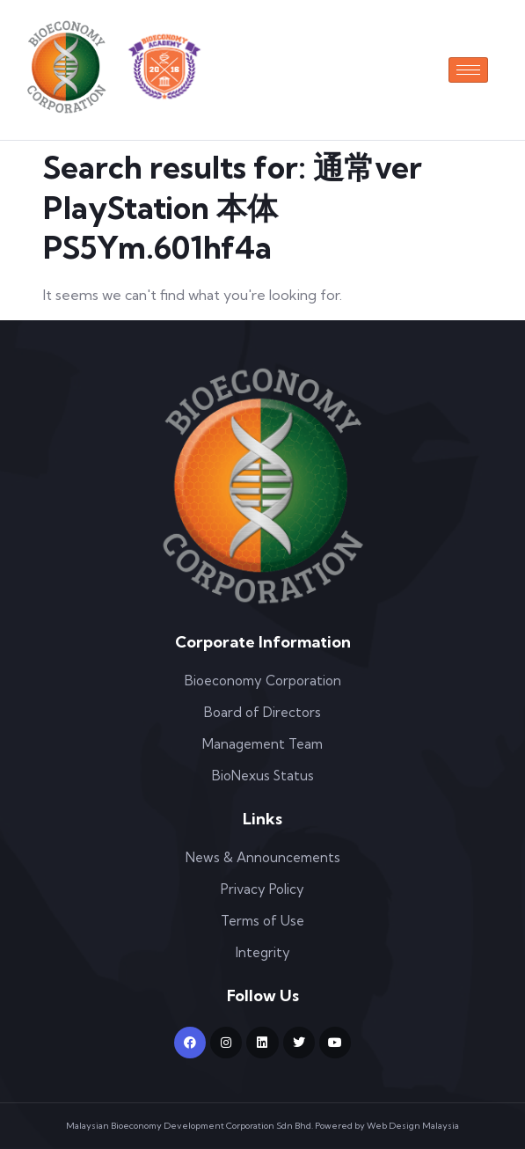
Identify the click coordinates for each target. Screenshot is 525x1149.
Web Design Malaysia (413, 1125)
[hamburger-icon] (468, 70)
